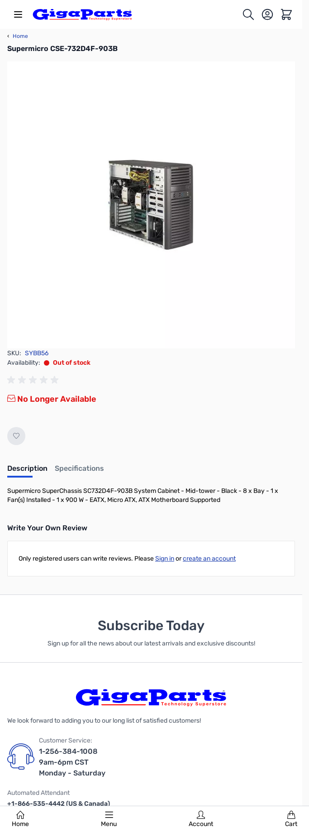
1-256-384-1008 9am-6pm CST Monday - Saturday (72, 762)
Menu (109, 819)
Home (20, 819)
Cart (291, 819)
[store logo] (82, 14)
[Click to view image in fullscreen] (151, 204)
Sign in (164, 558)
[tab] (27, 471)
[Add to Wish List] (16, 436)
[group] (34, 380)
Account (201, 819)
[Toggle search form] (248, 14)
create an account (209, 558)
